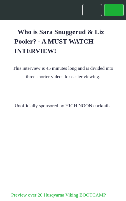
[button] (7, 10)
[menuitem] (21, 10)
